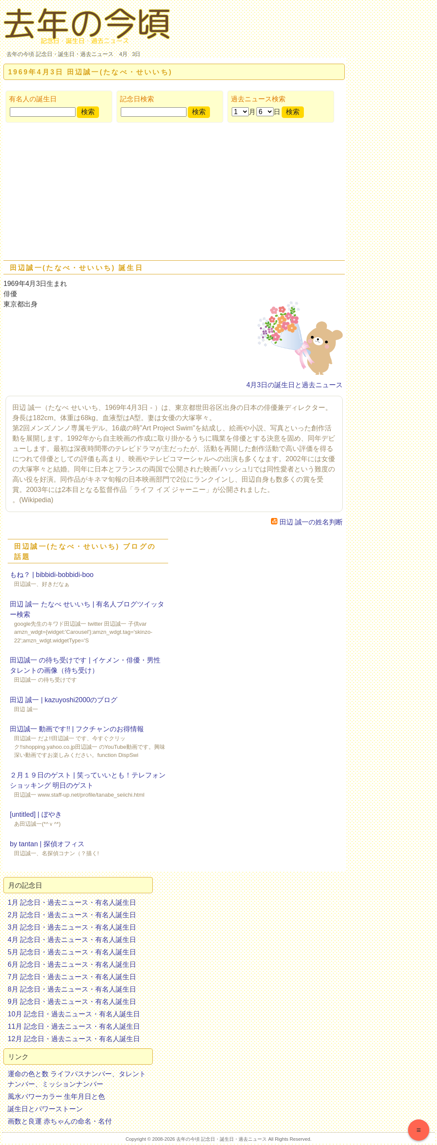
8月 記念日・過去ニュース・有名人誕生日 (72, 989)
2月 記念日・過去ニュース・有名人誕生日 (72, 914)
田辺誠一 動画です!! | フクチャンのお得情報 (77, 729)
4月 (123, 54)
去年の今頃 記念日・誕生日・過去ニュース (60, 54)
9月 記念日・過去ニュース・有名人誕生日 (72, 1001)
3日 (136, 54)
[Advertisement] (174, 193)
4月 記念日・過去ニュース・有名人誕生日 (72, 939)
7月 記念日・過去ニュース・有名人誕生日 (72, 976)
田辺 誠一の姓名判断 (307, 522)
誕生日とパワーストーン (45, 1109)
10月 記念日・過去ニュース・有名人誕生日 (74, 1014)
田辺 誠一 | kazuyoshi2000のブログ (63, 699)
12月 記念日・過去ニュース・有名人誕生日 (74, 1038)
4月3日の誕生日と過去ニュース (294, 385)
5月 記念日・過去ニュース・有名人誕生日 (72, 952)
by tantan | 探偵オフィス (47, 844)
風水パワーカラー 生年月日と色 (56, 1096)
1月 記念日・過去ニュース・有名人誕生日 (72, 902)
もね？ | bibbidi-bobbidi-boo (51, 574)
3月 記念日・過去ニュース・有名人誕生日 (72, 927)
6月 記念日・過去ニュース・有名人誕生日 (72, 964)
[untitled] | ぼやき (36, 814)
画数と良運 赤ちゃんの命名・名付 (60, 1121)
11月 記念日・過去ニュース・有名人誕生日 (74, 1026)
